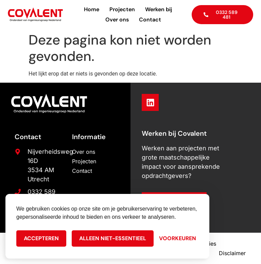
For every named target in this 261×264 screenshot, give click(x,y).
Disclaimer (232, 253)
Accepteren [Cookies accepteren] (41, 238)
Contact (150, 19)
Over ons (117, 19)
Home (91, 9)
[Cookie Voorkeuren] (177, 238)
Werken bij (158, 9)
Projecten (122, 9)
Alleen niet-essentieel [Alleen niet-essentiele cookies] (112, 238)
